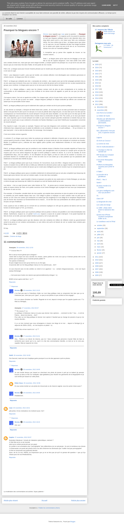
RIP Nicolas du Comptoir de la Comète (105, 156)
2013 (97, 101)
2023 (97, 71)
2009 (97, 263)
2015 (97, 95)
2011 (97, 257)
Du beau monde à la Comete (104, 187)
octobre (100, 225)
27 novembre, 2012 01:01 (31, 336)
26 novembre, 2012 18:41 (21, 408)
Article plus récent (11, 501)
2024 (97, 67)
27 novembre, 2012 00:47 (30, 308)
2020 (97, 80)
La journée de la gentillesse (102, 175)
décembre (100, 107)
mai (98, 241)
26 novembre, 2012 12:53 (24, 247)
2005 (97, 275)
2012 (97, 104)
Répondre (12, 282)
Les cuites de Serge (103, 205)
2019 (97, 83)
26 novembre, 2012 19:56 (32, 383)
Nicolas (17, 290)
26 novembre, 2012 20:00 (31, 393)
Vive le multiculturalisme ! (105, 147)
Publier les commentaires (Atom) (49, 508)
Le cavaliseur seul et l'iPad (106, 221)
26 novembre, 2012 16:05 (31, 369)
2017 (97, 89)
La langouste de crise (104, 202)
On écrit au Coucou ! (104, 141)
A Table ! (100, 171)
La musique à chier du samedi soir (104, 151)
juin (98, 238)
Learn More (106, 5)
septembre (101, 228)
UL (98, 195)
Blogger (72, 521)
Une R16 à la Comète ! (105, 113)
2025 (97, 64)
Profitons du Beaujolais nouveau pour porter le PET (105, 166)
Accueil (44, 501)
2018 (97, 86)
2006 (97, 272)
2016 (97, 92)
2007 (97, 269)
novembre (100, 110)
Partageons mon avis (103, 43)
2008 (97, 266)
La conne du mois (103, 144)
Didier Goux (19, 383)
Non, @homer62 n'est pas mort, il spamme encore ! (106, 132)
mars (99, 247)
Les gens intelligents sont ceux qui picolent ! (105, 191)
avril (98, 244)
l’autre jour (36, 214)
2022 (97, 74)
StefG (11, 355)
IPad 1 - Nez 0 (102, 179)
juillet (99, 234)
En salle (9, 19)
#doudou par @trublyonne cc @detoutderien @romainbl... (106, 121)
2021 (97, 77)
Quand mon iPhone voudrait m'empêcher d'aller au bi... (105, 216)
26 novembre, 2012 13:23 (31, 290)
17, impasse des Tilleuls (104, 30)
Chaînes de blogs (15, 236)
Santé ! (99, 182)
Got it (115, 5)
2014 (97, 98)
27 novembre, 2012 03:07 (23, 437)
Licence (20, 19)
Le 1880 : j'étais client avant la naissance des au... (105, 210)
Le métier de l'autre (103, 116)
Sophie (11, 437)
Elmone (45, 34)
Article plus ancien (78, 501)
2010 (97, 260)
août (98, 231)
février (99, 250)
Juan (62, 34)
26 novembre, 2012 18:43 (31, 422)
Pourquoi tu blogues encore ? (104, 127)
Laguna (99, 137)
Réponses (14, 286)
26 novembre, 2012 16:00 (22, 355)
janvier (99, 253)
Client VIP (100, 199)
